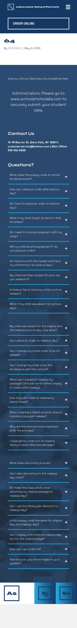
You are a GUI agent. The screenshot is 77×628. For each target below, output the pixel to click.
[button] (38, 178)
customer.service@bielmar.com (28, 146)
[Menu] (68, 7)
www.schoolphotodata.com (35, 98)
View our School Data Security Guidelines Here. (38, 78)
